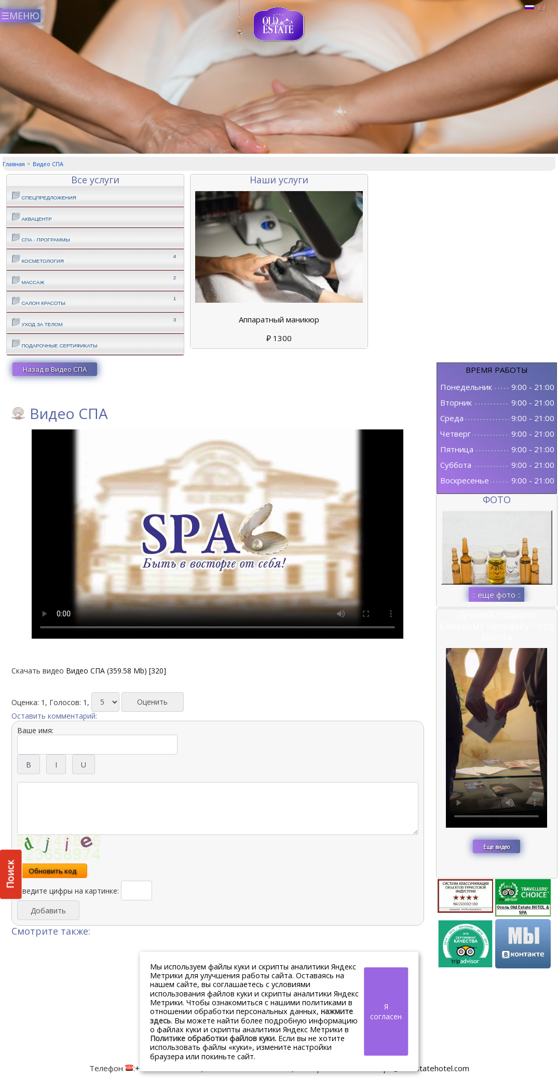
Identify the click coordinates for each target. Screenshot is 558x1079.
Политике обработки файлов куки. (213, 1038)
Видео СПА (48, 164)
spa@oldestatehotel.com (424, 1068)
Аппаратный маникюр (279, 319)
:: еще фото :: (496, 594)
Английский (541, 8)
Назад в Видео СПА (55, 369)
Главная (14, 164)
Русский (529, 8)
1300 (279, 338)
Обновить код (52, 870)
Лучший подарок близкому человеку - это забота (497, 625)
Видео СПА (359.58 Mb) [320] (116, 671)
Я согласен (386, 1011)
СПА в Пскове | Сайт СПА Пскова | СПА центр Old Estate (279, 24)
